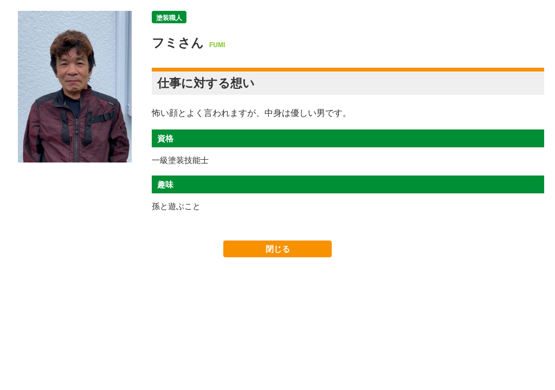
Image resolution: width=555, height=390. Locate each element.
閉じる (278, 248)
